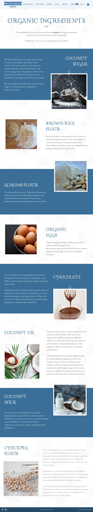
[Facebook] (2, 509)
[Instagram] (5, 509)
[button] (88, 4)
